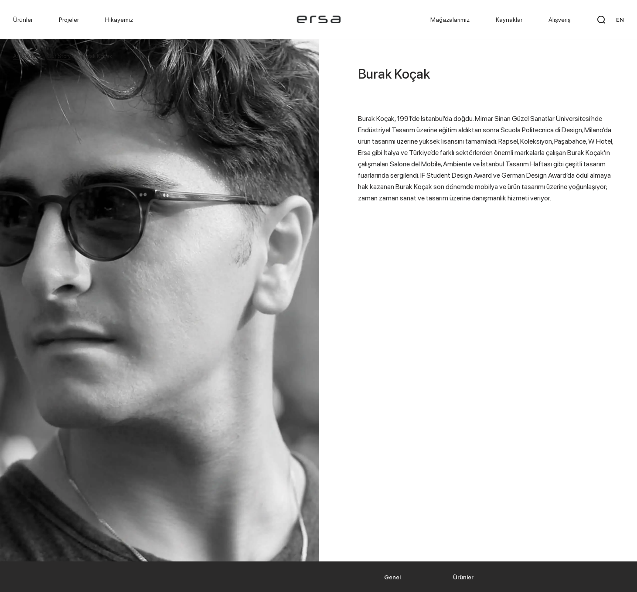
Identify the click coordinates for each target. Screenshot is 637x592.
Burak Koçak (97, 55)
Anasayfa (24, 55)
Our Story (59, 55)
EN (620, 19)
